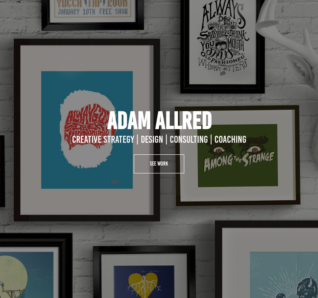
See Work (159, 164)
